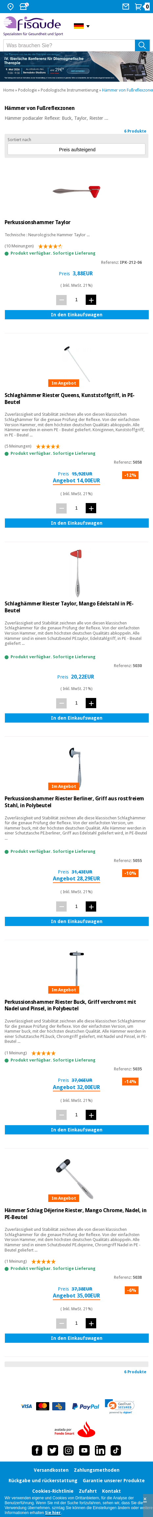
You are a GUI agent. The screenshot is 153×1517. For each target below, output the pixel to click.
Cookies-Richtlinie (53, 1491)
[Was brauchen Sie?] (76, 45)
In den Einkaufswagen (76, 314)
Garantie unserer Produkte (114, 1480)
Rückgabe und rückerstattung (43, 1480)
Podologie (27, 90)
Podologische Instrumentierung (69, 90)
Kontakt (111, 1491)
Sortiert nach (19, 139)
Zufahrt (88, 1491)
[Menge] (76, 300)
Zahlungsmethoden (97, 1470)
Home (8, 90)
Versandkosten (51, 1470)
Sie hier (53, 1512)
